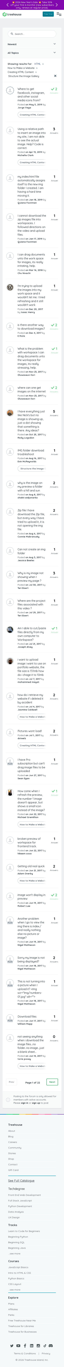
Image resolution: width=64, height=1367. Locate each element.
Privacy (46, 1353)
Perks (11, 1314)
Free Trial (48, 14)
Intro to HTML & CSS (19, 1272)
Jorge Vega (24, 107)
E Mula (21, 336)
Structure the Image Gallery (23, 76)
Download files (27, 1016)
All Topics (13, 52)
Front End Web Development (24, 1195)
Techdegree (16, 1189)
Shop (11, 1158)
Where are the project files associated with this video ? (31, 604)
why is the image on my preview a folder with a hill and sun (30, 486)
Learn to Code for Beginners (24, 1231)
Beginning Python (18, 1236)
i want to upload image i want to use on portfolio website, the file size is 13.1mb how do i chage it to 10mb (32, 667)
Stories (12, 1153)
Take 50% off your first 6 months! (31, 3)
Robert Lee (24, 906)
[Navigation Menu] (59, 14)
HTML (37, 63)
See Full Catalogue (21, 1181)
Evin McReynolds (27, 461)
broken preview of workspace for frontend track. (29, 842)
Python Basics (16, 1278)
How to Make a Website (21, 68)
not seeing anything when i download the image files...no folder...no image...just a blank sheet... (31, 1044)
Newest (12, 44)
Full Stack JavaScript (20, 1200)
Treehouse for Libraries (21, 1326)
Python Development (20, 1206)
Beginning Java (17, 1247)
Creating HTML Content (21, 72)
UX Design (14, 1217)
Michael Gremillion (28, 817)
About (11, 1130)
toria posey (24, 1059)
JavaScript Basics (18, 1267)
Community (14, 1147)
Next (52, 1082)
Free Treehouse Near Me (22, 1320)
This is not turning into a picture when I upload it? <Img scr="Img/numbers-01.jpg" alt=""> (31, 989)
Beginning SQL (16, 1242)
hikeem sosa (25, 853)
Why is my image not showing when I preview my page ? (31, 576)
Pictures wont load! (30, 731)
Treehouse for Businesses (22, 1331)
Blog (10, 1136)
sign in (24, 1103)
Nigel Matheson (26, 945)
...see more (14, 1253)
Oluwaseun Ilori (26, 375)
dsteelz (22, 738)
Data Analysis (16, 1211)
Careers (12, 1142)
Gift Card (13, 1170)
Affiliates (13, 1309)
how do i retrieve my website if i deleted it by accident (30, 698)
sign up (36, 1103)
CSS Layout (14, 1284)
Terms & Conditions (25, 1353)
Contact (12, 1164)
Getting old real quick (31, 866)
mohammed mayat (28, 682)
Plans (11, 1303)
